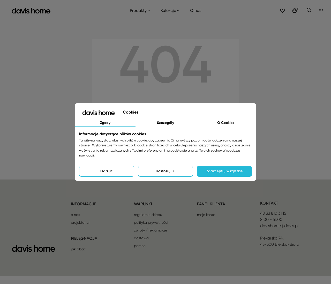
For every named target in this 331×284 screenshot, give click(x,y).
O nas (75, 223)
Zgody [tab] (105, 123)
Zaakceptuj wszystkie (224, 171)
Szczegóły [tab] (165, 123)
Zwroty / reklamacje (150, 238)
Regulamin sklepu (148, 223)
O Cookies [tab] (225, 123)
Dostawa (141, 246)
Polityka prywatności (151, 230)
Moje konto (206, 223)
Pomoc (140, 254)
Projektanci (80, 230)
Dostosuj (165, 171)
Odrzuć (106, 171)
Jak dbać (78, 257)
